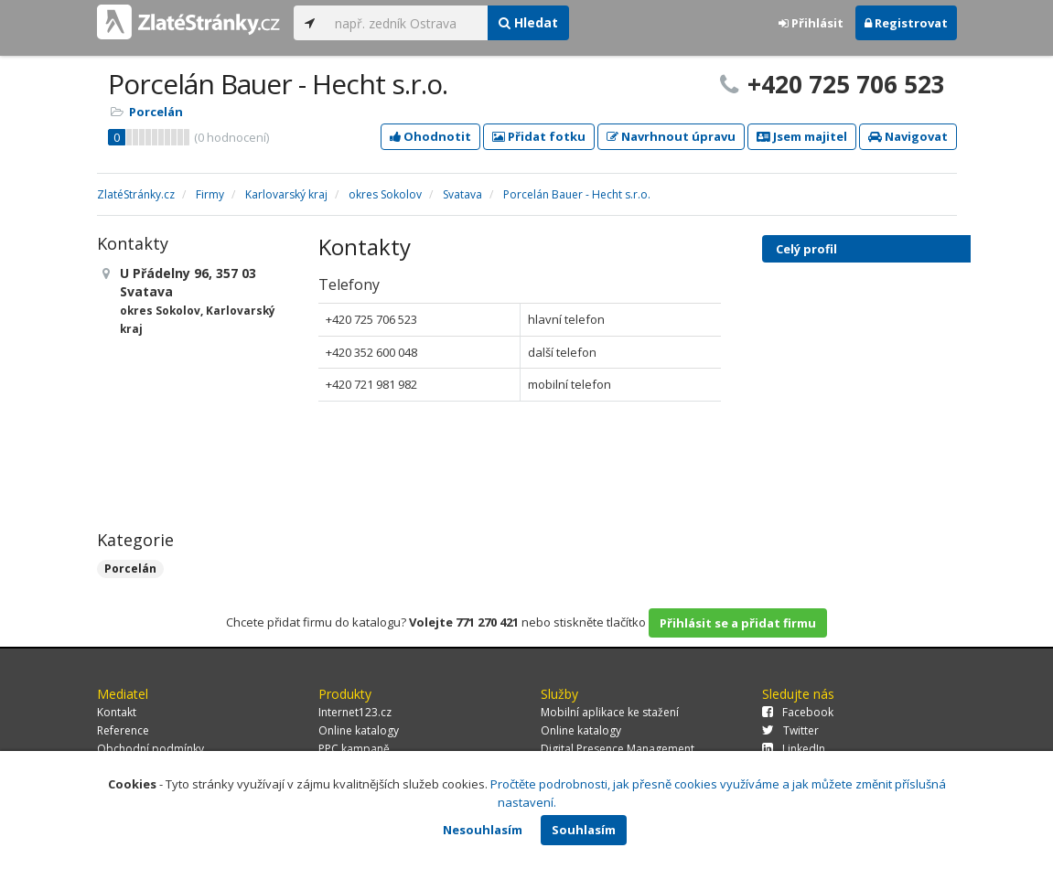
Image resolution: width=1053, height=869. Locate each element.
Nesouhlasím (482, 829)
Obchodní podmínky (150, 748)
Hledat (528, 22)
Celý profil (806, 249)
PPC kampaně (354, 748)
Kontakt (116, 712)
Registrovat (906, 23)
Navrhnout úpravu (671, 136)
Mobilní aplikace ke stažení (610, 712)
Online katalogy (358, 730)
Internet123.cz (355, 712)
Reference (123, 730)
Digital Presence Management (617, 748)
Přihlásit (811, 23)
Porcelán (156, 111)
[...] (407, 22)
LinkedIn (793, 748)
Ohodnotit (430, 136)
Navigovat (908, 136)
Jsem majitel (802, 136)
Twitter (790, 730)
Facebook (797, 712)
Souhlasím (584, 829)
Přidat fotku (539, 136)
